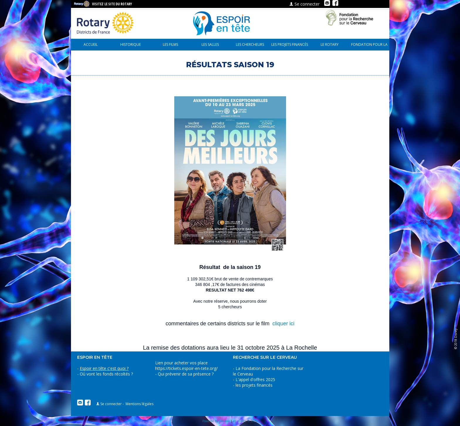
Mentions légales (139, 403)
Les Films (170, 44)
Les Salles (210, 44)
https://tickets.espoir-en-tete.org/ (186, 368)
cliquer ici (284, 323)
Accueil (91, 44)
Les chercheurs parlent (250, 46)
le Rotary (330, 44)
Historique (130, 44)
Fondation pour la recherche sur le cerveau (369, 46)
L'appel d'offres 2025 (255, 379)
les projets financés (289, 44)
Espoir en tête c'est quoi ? (104, 368)
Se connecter (304, 4)
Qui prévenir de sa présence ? (185, 374)
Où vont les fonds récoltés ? (106, 374)
